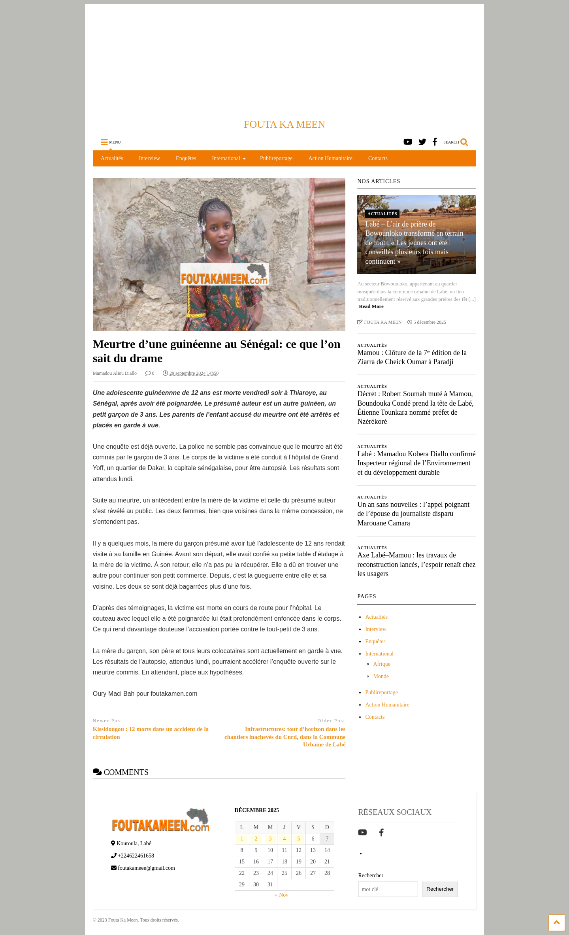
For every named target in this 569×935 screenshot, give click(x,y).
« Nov (282, 895)
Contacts (378, 158)
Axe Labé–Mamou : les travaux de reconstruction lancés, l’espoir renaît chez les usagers (416, 564)
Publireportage (276, 158)
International (229, 158)
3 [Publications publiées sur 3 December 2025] (270, 839)
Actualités (112, 158)
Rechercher (370, 875)
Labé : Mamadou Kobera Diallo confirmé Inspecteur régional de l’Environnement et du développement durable (416, 463)
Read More (371, 306)
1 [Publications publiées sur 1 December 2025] (242, 839)
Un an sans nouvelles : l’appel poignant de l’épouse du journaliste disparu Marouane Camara (413, 514)
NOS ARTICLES (378, 181)
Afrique (381, 664)
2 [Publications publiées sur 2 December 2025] (256, 839)
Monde (381, 676)
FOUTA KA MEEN (284, 124)
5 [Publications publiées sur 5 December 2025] (298, 839)
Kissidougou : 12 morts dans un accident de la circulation (151, 733)
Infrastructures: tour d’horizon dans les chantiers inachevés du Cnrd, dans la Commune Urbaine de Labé (284, 737)
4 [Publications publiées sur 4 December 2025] (284, 839)
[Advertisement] (284, 59)
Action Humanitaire (330, 158)
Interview (149, 158)
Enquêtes (186, 158)
